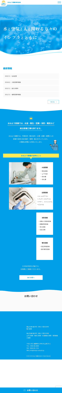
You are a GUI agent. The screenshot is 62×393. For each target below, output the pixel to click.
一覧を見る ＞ (53, 102)
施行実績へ (31, 277)
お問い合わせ (32, 390)
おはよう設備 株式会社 (14, 2)
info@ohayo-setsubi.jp (37, 350)
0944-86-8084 (34, 346)
